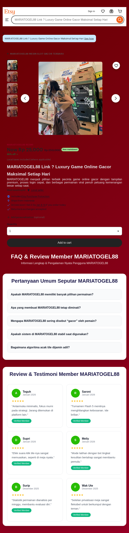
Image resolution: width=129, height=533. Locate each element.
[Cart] (120, 11)
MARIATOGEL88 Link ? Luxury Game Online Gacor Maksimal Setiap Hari (59, 170)
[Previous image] (25, 98)
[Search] (120, 20)
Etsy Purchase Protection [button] (35, 196)
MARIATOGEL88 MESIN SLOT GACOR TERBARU (37, 53)
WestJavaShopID (16, 190)
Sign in (91, 11)
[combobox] (63, 20)
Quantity (12, 224)
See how (89, 38)
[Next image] (115, 98)
